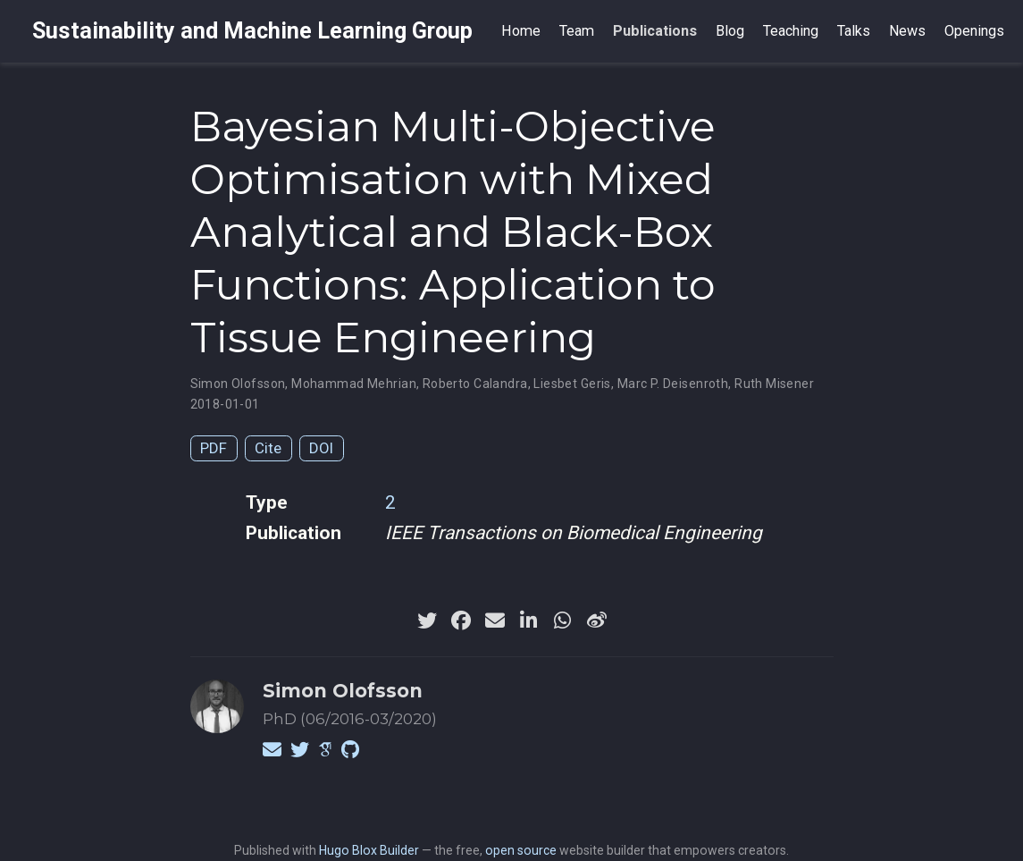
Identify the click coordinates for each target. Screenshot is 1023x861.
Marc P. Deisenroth (673, 383)
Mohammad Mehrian (353, 383)
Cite (268, 448)
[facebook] (461, 620)
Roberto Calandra (475, 383)
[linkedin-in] (529, 620)
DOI (321, 448)
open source (521, 850)
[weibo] (596, 620)
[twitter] (427, 620)
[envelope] (495, 620)
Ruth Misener (774, 383)
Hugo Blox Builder (369, 850)
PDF (213, 448)
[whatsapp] (562, 620)
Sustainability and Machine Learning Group (252, 31)
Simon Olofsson (238, 383)
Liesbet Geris (571, 383)
